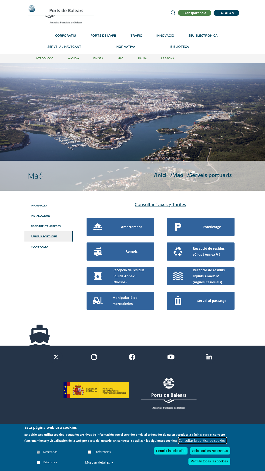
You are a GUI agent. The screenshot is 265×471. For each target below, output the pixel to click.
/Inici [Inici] (160, 175)
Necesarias (50, 452)
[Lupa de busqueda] (173, 13)
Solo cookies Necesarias (210, 451)
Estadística (50, 462)
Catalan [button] (226, 13)
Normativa (125, 47)
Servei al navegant (64, 47)
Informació (39, 205)
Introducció (45, 58)
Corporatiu (65, 35)
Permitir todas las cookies (209, 461)
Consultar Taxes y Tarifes (160, 204)
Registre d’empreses (46, 226)
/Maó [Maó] (176, 175)
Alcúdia (73, 58)
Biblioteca (179, 47)
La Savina (167, 58)
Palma (142, 58)
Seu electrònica (203, 35)
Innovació (165, 35)
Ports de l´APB (103, 35)
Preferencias (102, 452)
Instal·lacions (40, 215)
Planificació (39, 246)
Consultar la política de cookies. (202, 440)
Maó (121, 58)
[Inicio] (61, 14)
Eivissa (98, 58)
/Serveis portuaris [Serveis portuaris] (209, 175)
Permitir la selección (170, 451)
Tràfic (136, 35)
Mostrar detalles (99, 462)
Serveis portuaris (44, 236)
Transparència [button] (194, 13)
